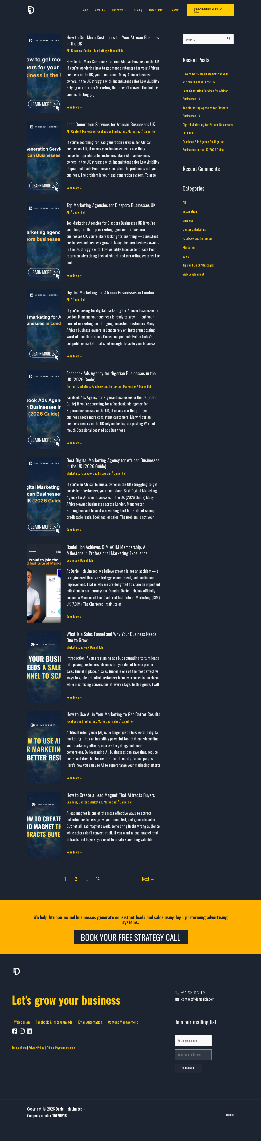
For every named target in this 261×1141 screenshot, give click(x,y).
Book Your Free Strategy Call (130, 949)
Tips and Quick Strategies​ (201, 266)
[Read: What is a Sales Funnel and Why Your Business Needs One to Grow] (44, 678)
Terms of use (19, 1079)
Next (148, 890)
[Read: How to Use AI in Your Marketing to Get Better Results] (44, 758)
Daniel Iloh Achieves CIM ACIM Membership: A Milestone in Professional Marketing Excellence (107, 561)
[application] (126, 10)
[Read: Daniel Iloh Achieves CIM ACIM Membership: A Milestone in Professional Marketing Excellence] (44, 594)
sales (86, 658)
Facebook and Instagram (118, 131)
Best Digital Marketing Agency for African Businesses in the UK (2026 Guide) (113, 474)
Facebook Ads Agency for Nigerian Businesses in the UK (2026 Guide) (111, 382)
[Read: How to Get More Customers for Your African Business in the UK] (44, 73)
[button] (206, 10)
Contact (171, 10)
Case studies (154, 10)
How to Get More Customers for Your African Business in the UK (113, 40)
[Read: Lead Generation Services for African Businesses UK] (44, 160)
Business (78, 50)
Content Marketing (100, 50)
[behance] (29, 1063)
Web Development (195, 275)
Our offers (120, 10)
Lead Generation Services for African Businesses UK (111, 124)
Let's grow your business (61, 1019)
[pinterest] (22, 1063)
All (68, 50)
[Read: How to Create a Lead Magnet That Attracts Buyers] (44, 836)
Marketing (144, 131)
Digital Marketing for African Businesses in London (110, 298)
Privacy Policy (37, 1079)
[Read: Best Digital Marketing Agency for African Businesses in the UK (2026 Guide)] (44, 507)
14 (98, 890)
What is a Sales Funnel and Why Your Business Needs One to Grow (111, 648)
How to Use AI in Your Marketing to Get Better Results (113, 725)
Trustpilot (228, 1131)
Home (88, 10)
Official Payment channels (61, 1079)
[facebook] (15, 1063)
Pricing (137, 10)
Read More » (75, 106)
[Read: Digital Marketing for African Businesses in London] (44, 331)
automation (191, 212)
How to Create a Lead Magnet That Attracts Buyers (111, 806)
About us (102, 10)
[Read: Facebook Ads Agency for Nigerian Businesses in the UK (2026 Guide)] (44, 417)
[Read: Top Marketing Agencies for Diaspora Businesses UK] (44, 247)
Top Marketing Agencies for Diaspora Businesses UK (111, 210)
